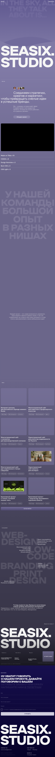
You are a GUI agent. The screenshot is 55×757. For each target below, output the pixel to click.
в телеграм (32, 687)
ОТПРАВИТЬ (27, 713)
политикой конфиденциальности (16, 709)
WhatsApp (17, 659)
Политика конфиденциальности (46, 663)
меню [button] (2, 1)
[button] (21, 117)
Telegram (17, 657)
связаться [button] (51, 1)
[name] (27, 693)
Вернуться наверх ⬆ (49, 623)
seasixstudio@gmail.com (6, 749)
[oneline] (27, 697)
